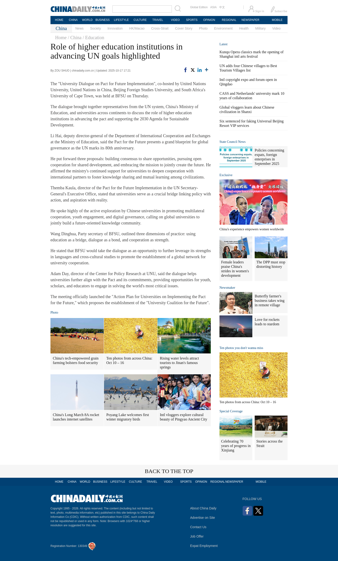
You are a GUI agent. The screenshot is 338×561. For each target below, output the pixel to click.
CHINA (73, 20)
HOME (59, 20)
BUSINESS (103, 20)
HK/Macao (137, 28)
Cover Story (183, 28)
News (79, 28)
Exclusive (225, 175)
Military (260, 28)
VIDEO (175, 20)
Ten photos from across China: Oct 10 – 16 (129, 360)
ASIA (213, 7)
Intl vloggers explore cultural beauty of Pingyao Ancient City (183, 417)
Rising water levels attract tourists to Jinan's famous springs (179, 362)
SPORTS (191, 20)
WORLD (87, 20)
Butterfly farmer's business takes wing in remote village (269, 300)
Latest (223, 44)
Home (61, 37)
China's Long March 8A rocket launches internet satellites (76, 417)
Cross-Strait (160, 28)
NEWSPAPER (250, 20)
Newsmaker (227, 287)
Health (244, 28)
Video (276, 28)
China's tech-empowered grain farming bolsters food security (76, 360)
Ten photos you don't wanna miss (241, 348)
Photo (203, 28)
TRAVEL (157, 20)
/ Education (93, 37)
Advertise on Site (202, 517)
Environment (223, 28)
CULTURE (140, 20)
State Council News (232, 142)
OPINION (209, 20)
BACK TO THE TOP (169, 471)
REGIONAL (229, 20)
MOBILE (277, 20)
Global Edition (199, 7)
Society (95, 28)
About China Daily (203, 508)
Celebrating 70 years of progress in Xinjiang (236, 445)
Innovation (115, 28)
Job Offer (197, 536)
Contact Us (198, 527)
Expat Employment (204, 546)
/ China (74, 37)
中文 (222, 7)
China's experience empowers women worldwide (251, 229)
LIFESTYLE (121, 20)
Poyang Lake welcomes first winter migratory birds (127, 417)
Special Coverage (230, 411)
